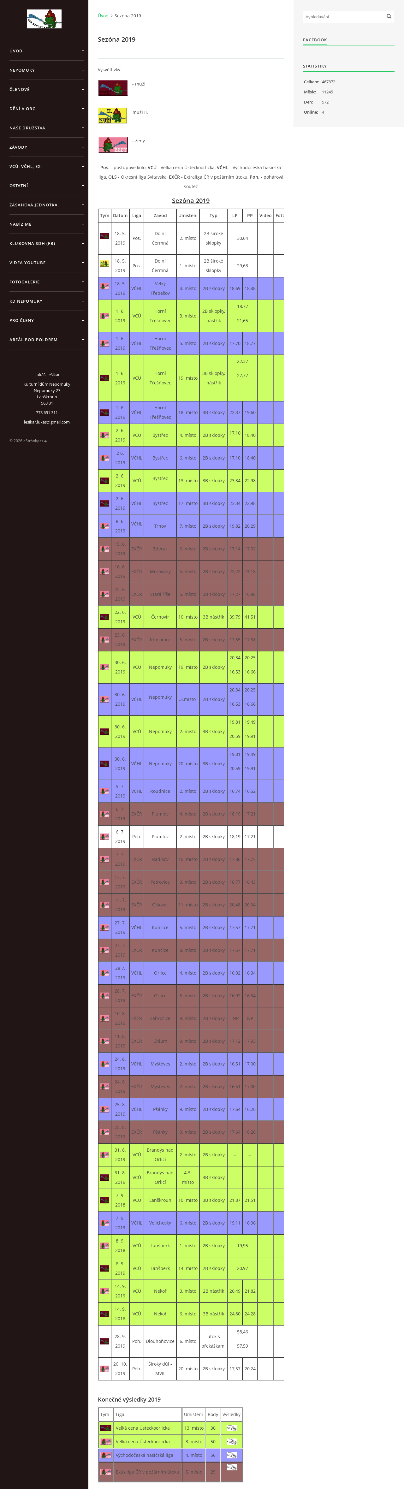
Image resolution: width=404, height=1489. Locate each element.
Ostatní (18, 185)
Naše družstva (27, 128)
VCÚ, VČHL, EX (25, 166)
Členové (19, 89)
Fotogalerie (24, 282)
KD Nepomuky (26, 301)
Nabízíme (20, 224)
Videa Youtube (27, 262)
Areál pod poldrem (33, 339)
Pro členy (21, 320)
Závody (18, 147)
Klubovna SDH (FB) (32, 243)
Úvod (16, 51)
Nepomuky (22, 70)
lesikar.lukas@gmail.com (47, 422)
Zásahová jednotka (33, 205)
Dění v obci (23, 108)
